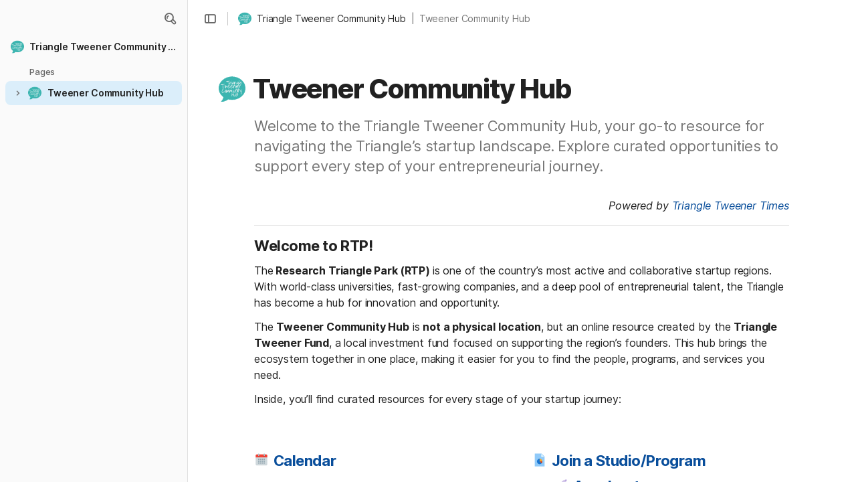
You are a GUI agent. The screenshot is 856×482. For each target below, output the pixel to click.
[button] (169, 18)
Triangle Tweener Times (730, 205)
